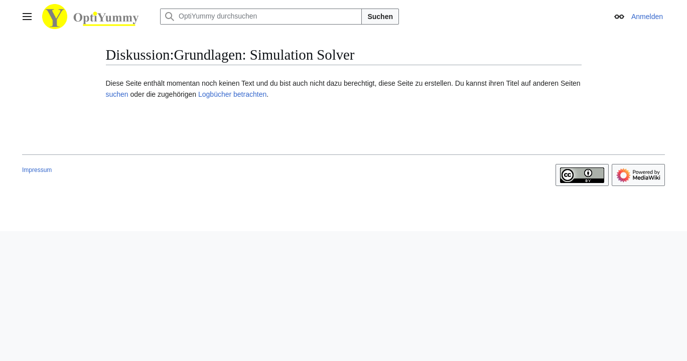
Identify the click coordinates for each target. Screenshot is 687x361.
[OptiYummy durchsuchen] (261, 17)
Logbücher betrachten (232, 94)
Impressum (37, 169)
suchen (117, 94)
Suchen (380, 17)
